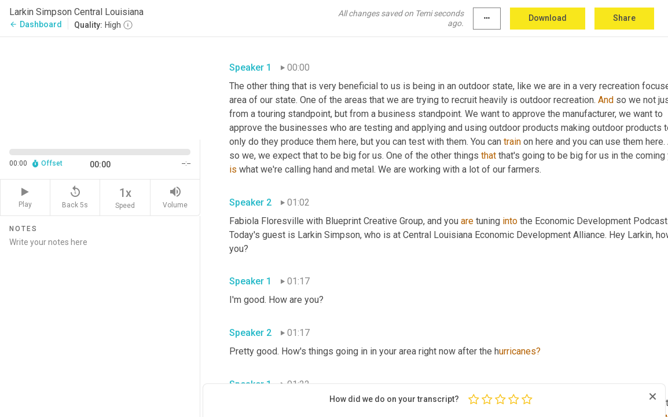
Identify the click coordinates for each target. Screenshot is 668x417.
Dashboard (35, 24)
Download (547, 18)
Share (624, 18)
